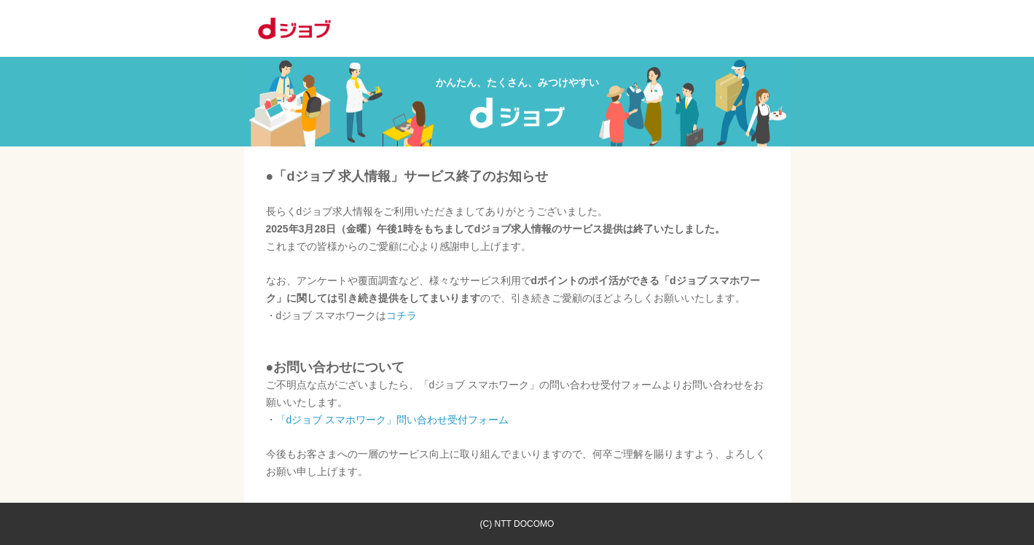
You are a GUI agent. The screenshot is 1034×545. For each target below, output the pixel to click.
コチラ (401, 315)
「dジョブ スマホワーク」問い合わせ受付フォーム (392, 420)
